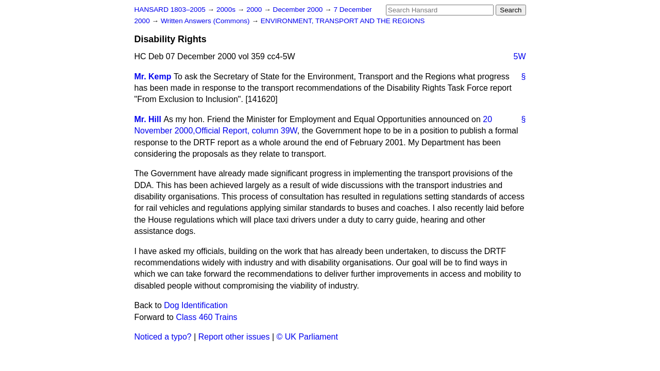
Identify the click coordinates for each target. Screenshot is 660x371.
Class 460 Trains (206, 317)
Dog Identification (196, 305)
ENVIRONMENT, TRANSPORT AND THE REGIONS (343, 21)
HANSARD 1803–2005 (170, 9)
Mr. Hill (147, 119)
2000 (255, 9)
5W (520, 56)
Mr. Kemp (153, 76)
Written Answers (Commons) (206, 21)
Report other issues (234, 336)
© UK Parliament (307, 336)
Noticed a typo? (163, 336)
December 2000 (299, 9)
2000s (227, 9)
